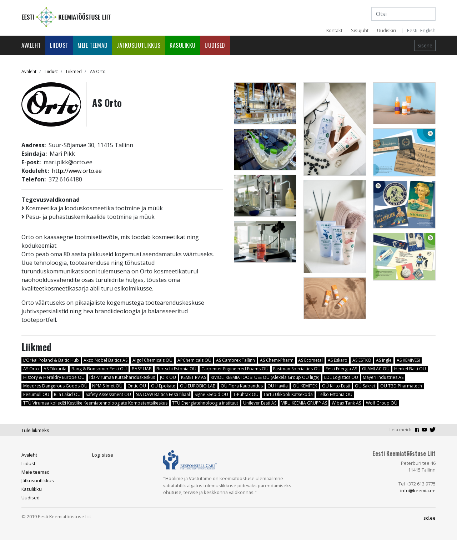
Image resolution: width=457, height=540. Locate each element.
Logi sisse (102, 455)
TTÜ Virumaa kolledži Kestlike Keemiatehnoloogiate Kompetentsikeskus (95, 403)
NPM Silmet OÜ (107, 386)
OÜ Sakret (365, 386)
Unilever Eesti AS (259, 403)
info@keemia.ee (418, 490)
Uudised (215, 45)
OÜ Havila (277, 386)
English (428, 30)
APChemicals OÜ (194, 360)
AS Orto (31, 369)
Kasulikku (183, 45)
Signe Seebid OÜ (211, 394)
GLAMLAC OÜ (376, 369)
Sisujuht (359, 30)
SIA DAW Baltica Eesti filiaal (163, 394)
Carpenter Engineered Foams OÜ (234, 369)
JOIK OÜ (168, 377)
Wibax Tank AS (346, 403)
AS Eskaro (337, 360)
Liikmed (74, 71)
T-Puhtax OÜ (245, 394)
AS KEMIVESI (408, 360)
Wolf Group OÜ (381, 403)
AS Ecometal (310, 360)
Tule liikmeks (35, 430)
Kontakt (334, 30)
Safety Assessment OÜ (108, 394)
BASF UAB (142, 369)
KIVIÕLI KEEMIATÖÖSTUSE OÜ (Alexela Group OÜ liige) (265, 377)
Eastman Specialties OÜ (297, 369)
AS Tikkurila (55, 369)
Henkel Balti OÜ (410, 369)
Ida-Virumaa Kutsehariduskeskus (122, 377)
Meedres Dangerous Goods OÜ (55, 386)
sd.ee (429, 518)
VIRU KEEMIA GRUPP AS (304, 403)
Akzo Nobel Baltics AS (105, 360)
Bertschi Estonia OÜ (176, 369)
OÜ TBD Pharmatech (401, 386)
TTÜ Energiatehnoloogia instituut (205, 403)
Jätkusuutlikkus (139, 45)
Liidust (59, 45)
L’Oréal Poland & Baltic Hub (51, 360)
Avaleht (31, 45)
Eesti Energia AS (341, 369)
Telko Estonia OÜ (335, 394)
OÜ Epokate (163, 386)
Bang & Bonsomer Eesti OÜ (99, 369)
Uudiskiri (386, 30)
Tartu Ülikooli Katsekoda (288, 394)
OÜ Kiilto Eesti (336, 386)
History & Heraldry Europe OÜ (54, 377)
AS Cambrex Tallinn (235, 360)
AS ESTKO (361, 360)
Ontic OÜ (136, 386)
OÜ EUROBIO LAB (198, 386)
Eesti (412, 30)
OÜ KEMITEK (305, 386)
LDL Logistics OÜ (341, 377)
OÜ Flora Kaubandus (242, 386)
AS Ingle (384, 360)
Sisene (424, 45)
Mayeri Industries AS (383, 377)
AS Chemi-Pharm (276, 360)
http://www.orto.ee (77, 171)
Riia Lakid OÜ (67, 394)
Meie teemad (92, 45)
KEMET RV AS (193, 377)
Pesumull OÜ (36, 394)
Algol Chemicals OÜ (152, 360)
